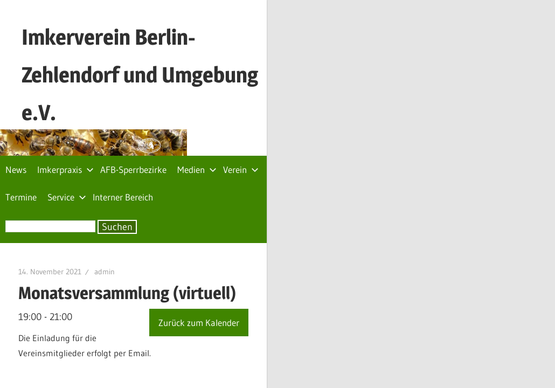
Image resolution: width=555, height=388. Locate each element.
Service (326, 128)
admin (139, 202)
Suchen (117, 158)
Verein (241, 128)
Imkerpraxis (65, 128)
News (15, 128)
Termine (280, 128)
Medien (197, 128)
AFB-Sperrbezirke (133, 128)
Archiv (535, 343)
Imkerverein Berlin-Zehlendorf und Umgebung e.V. (246, 37)
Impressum (489, 343)
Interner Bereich (382, 128)
